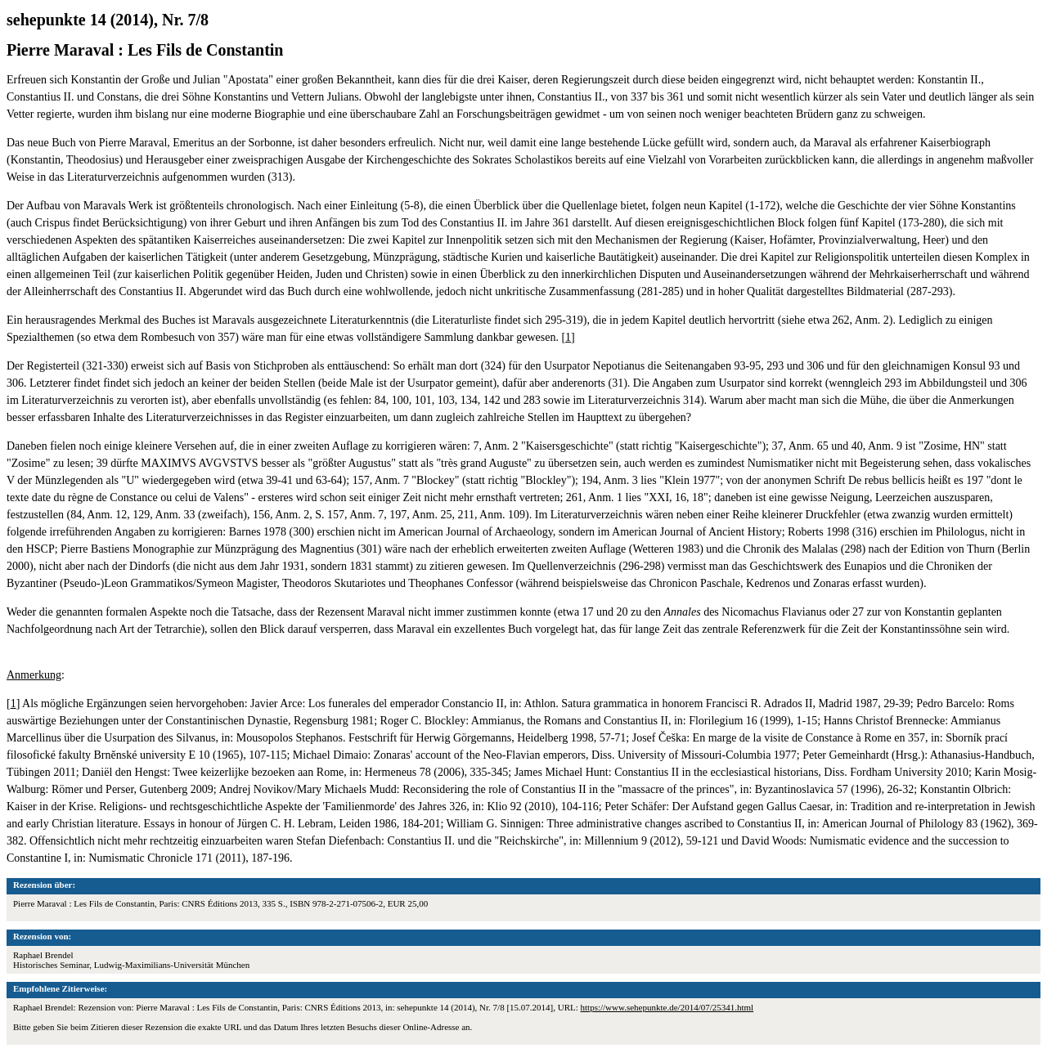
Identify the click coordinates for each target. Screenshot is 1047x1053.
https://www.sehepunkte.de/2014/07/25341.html (667, 1007)
